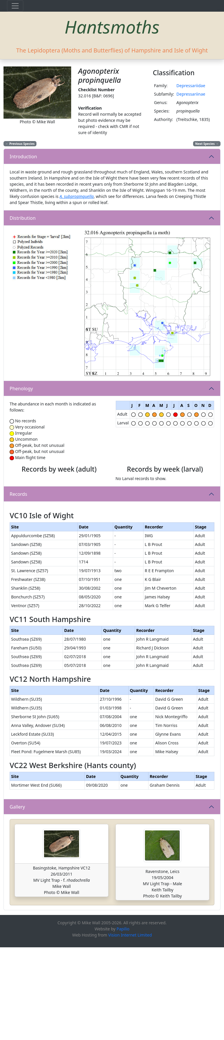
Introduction (23, 156)
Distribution (23, 218)
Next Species (206, 144)
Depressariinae (190, 94)
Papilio (123, 1021)
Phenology (21, 388)
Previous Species (20, 144)
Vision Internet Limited (130, 1027)
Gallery (17, 899)
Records (18, 537)
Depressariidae (190, 85)
